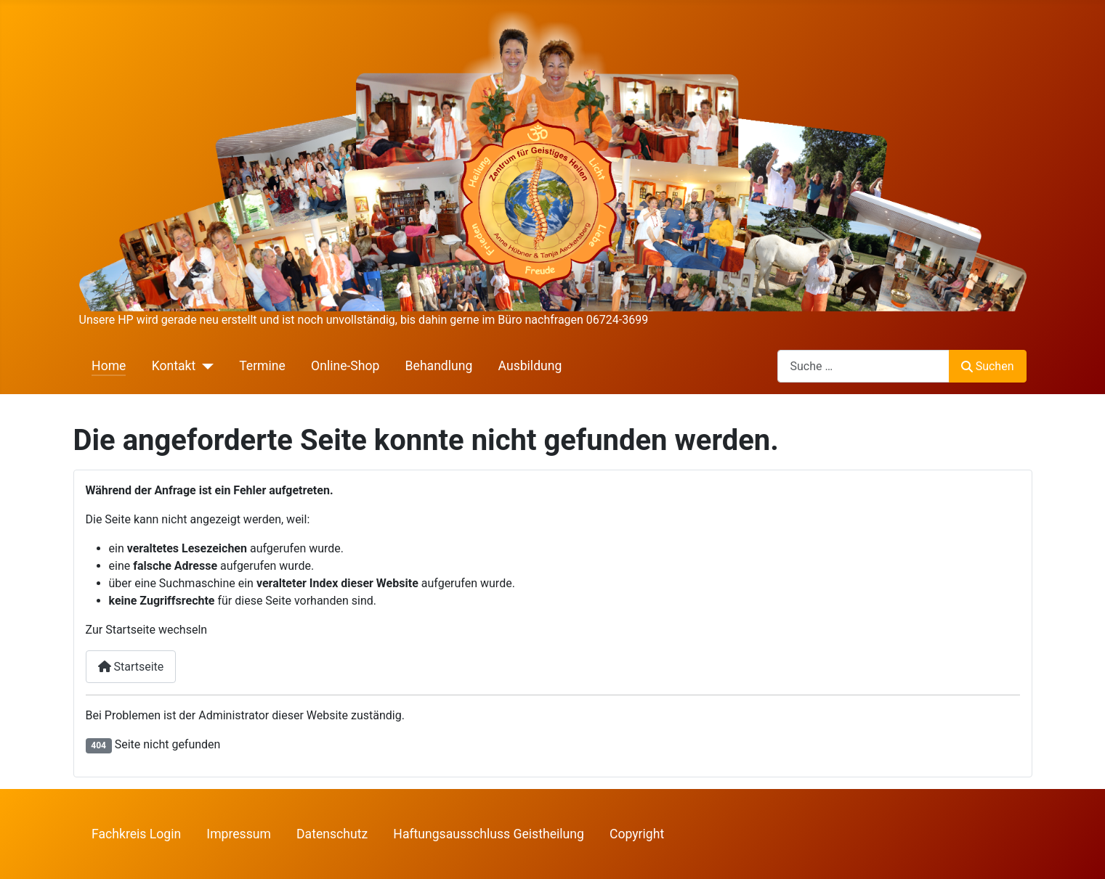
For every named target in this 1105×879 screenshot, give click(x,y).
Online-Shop (345, 366)
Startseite (131, 667)
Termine (262, 366)
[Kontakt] (204, 365)
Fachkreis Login (136, 834)
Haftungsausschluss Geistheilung (488, 834)
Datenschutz (332, 834)
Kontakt (174, 366)
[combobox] (863, 366)
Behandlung (439, 366)
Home (109, 366)
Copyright (637, 834)
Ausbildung (530, 366)
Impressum (238, 834)
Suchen (987, 366)
